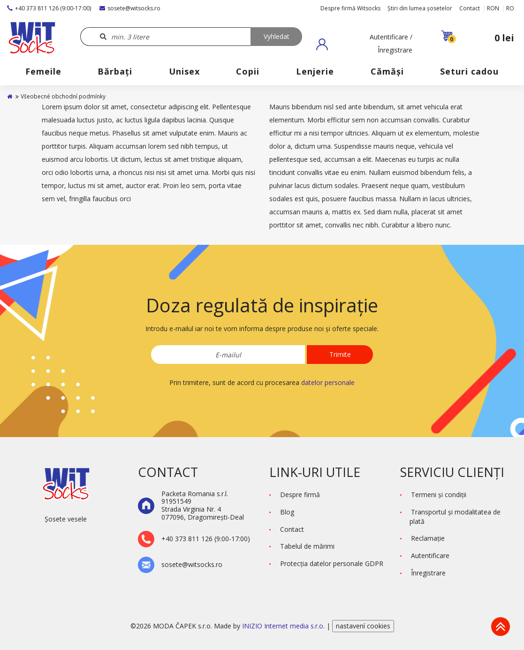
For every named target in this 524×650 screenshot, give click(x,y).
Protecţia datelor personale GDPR (331, 563)
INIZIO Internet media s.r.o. (284, 625)
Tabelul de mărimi (307, 546)
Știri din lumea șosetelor (419, 8)
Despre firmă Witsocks (350, 8)
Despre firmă (300, 494)
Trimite (340, 354)
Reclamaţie (428, 538)
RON (493, 8)
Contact (469, 8)
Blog (287, 511)
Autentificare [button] (430, 555)
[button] (364, 44)
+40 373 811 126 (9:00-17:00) (49, 8)
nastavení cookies (363, 625)
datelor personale (328, 382)
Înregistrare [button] (428, 572)
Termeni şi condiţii (438, 494)
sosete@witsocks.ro (129, 8)
